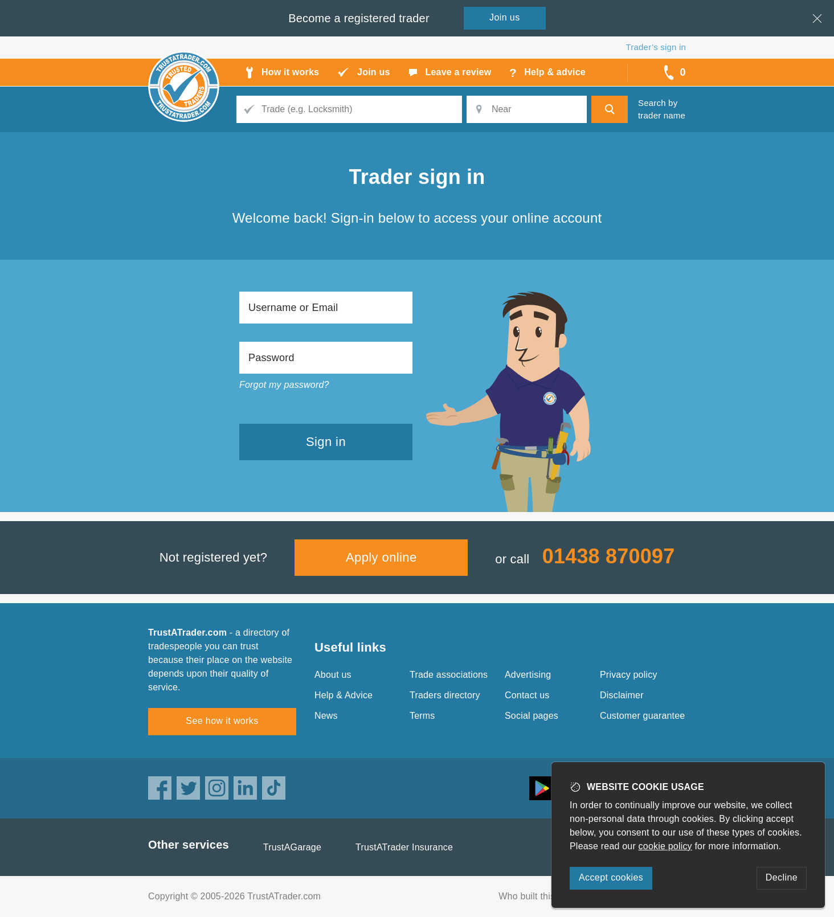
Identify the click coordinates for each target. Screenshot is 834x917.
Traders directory (445, 695)
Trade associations (449, 674)
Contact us (527, 695)
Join (504, 17)
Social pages (531, 715)
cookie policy (665, 846)
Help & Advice (343, 695)
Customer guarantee (642, 715)
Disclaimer (622, 695)
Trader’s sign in (656, 47)
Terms (422, 715)
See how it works (222, 721)
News (326, 715)
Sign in (326, 442)
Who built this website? (546, 896)
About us (332, 674)
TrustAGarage (292, 847)
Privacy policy (628, 674)
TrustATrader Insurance (404, 847)
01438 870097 (608, 556)
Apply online (381, 557)
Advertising (528, 674)
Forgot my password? (284, 385)
